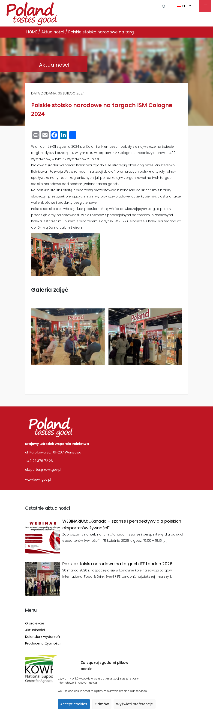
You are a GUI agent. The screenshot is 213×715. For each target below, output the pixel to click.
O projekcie (34, 623)
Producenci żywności (42, 643)
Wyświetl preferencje (134, 704)
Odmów (102, 704)
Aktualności (35, 629)
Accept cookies (73, 704)
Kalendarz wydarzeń (42, 636)
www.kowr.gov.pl (38, 479)
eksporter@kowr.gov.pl (43, 469)
